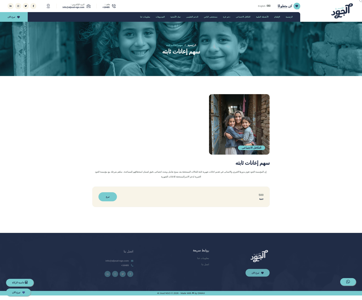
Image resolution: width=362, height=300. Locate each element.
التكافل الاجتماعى (243, 17)
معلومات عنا (145, 17)
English (264, 6)
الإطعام (277, 17)
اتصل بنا (205, 266)
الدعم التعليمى (192, 17)
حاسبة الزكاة (20, 282)
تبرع (108, 197)
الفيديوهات (160, 17)
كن (285, 6)
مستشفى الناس (210, 17)
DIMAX (201, 293)
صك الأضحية (175, 17)
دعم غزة (226, 17)
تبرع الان (13, 17)
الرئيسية (289, 17)
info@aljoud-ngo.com (73, 7)
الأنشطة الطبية (262, 17)
